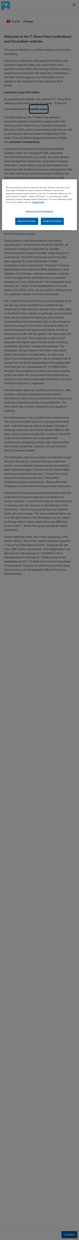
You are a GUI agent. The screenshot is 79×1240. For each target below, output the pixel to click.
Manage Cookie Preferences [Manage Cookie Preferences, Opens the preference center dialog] (39, 211)
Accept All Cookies (52, 221)
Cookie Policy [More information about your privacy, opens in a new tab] (38, 202)
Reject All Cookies (27, 221)
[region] (39, 204)
